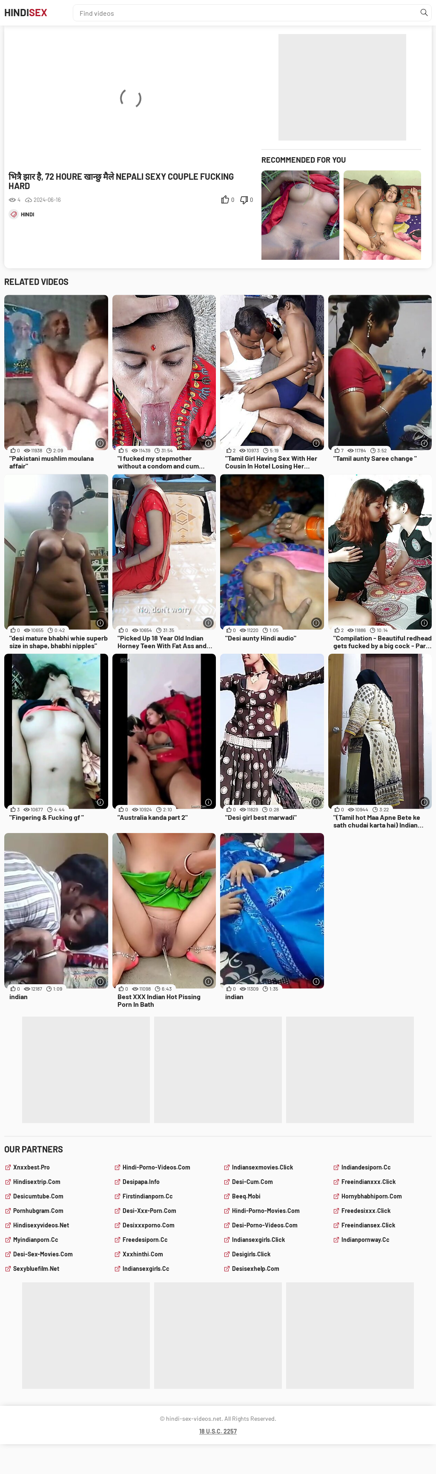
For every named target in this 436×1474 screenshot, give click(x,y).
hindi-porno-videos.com (156, 1167)
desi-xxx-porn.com (149, 1210)
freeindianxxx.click (368, 1181)
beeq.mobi (246, 1196)
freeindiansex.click (368, 1225)
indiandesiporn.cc (366, 1167)
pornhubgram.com (38, 1210)
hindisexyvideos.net (41, 1225)
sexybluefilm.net (36, 1268)
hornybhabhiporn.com (371, 1196)
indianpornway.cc (365, 1239)
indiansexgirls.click (258, 1239)
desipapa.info (141, 1181)
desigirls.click (251, 1254)
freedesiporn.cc (145, 1239)
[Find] (422, 13)
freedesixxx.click (365, 1210)
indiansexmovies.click (262, 1167)
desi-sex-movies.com (43, 1254)
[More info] (100, 443)
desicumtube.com (38, 1196)
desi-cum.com (252, 1181)
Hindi (29, 13)
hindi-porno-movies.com (266, 1210)
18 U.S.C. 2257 (218, 1431)
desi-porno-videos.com (265, 1225)
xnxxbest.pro (31, 1167)
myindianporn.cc (35, 1239)
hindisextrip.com (36, 1181)
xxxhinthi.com (143, 1254)
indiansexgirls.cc (146, 1268)
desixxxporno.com (149, 1225)
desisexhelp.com (255, 1268)
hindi (27, 214)
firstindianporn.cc (148, 1196)
